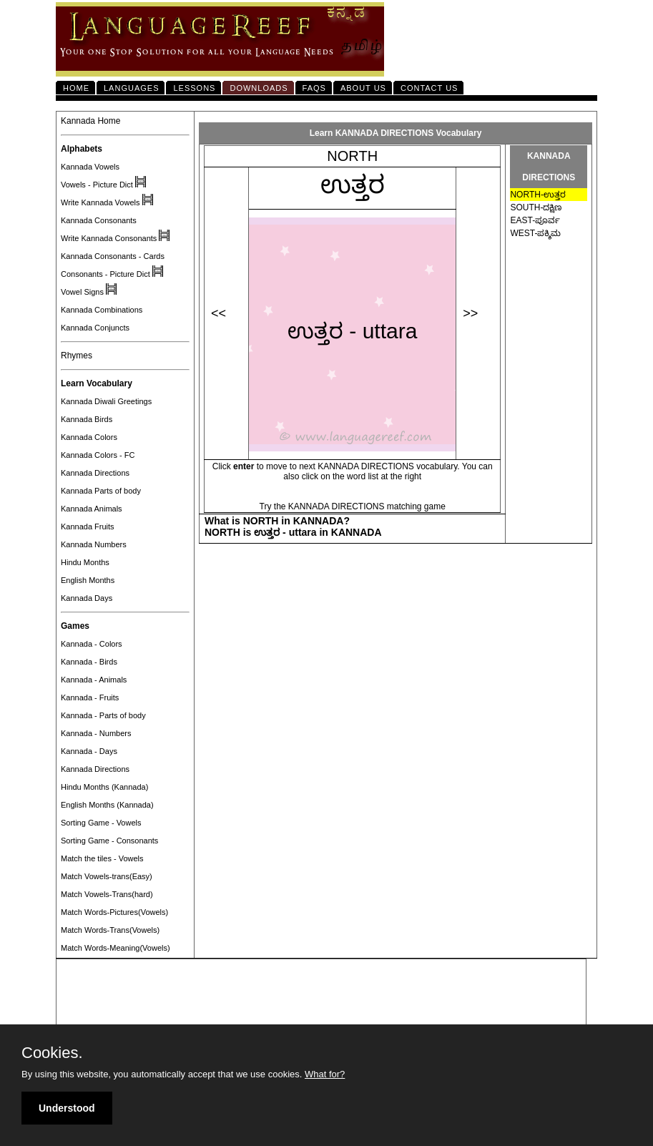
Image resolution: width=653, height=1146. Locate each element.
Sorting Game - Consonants (109, 840)
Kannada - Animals (94, 679)
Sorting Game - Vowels (101, 822)
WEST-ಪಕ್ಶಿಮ (535, 233)
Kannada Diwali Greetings (106, 401)
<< (218, 313)
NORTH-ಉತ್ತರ (537, 195)
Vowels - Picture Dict (97, 184)
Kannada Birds (86, 419)
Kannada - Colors (91, 644)
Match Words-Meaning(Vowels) (115, 948)
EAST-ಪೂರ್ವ (535, 220)
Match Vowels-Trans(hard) (107, 894)
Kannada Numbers (94, 544)
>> (470, 313)
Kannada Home (90, 121)
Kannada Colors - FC (97, 455)
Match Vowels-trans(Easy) (106, 876)
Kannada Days (86, 598)
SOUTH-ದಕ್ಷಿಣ (535, 207)
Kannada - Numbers (96, 733)
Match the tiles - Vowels (102, 858)
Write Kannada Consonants (109, 238)
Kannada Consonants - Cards (113, 256)
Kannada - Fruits (90, 697)
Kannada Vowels (90, 166)
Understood (67, 1108)
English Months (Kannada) (107, 804)
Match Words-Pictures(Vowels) (114, 912)
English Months (87, 580)
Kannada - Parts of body (103, 715)
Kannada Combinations (101, 309)
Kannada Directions (95, 473)
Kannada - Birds (89, 661)
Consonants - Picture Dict (105, 274)
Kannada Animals (91, 508)
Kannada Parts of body (101, 490)
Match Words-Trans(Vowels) (110, 930)
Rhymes (76, 356)
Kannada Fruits (87, 526)
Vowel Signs (82, 292)
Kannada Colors (89, 437)
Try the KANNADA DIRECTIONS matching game (353, 506)
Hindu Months (85, 562)
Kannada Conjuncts (95, 327)
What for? (325, 1074)
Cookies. (52, 1053)
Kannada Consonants (99, 220)
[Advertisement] (321, 993)
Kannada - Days (89, 751)
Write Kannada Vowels (100, 202)
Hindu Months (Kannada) (104, 787)
